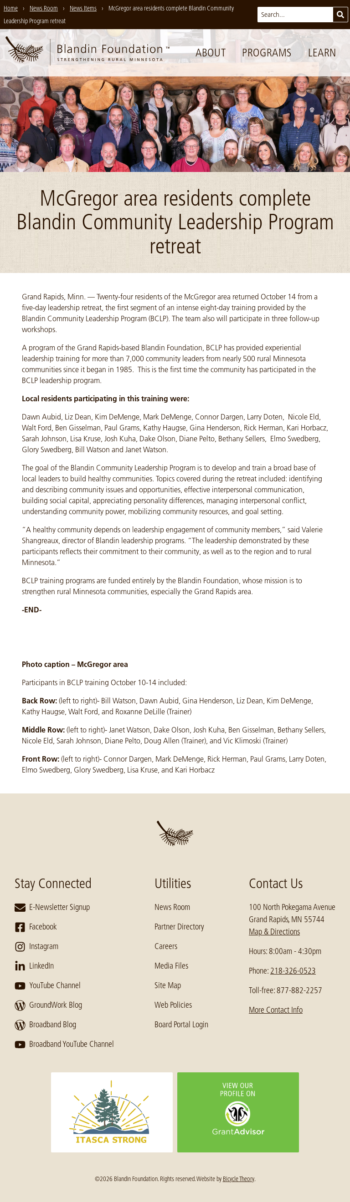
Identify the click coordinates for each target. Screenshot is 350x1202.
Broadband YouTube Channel (64, 1044)
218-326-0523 (293, 971)
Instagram (36, 946)
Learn (322, 52)
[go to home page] (87, 52)
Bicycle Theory (238, 1179)
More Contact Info (276, 1010)
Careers (165, 946)
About (211, 52)
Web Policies (173, 1005)
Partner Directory (179, 927)
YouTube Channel (48, 985)
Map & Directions (274, 932)
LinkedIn (34, 966)
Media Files (171, 966)
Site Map (167, 985)
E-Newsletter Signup (52, 907)
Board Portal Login (181, 1025)
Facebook (36, 927)
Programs (267, 52)
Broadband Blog (45, 1025)
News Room (172, 907)
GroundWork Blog (48, 1005)
